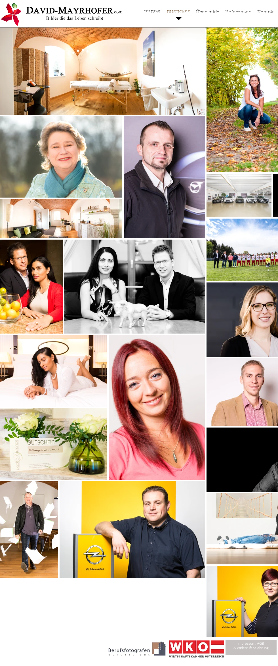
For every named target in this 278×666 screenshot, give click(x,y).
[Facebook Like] (36, 653)
